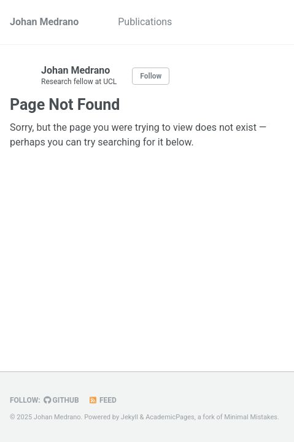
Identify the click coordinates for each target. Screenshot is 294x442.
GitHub (61, 400)
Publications (145, 22)
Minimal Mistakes (250, 417)
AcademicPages (170, 417)
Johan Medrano (44, 22)
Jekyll (129, 417)
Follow (150, 76)
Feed (102, 400)
